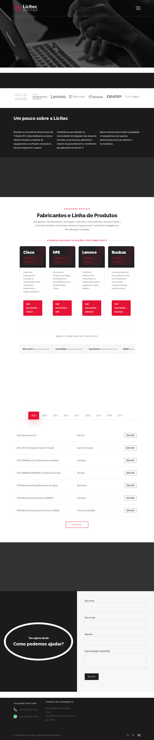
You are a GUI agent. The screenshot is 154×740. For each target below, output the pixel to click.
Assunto (115, 639)
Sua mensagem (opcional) (115, 659)
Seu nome (115, 606)
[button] (138, 7)
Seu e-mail (115, 622)
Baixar (130, 435)
